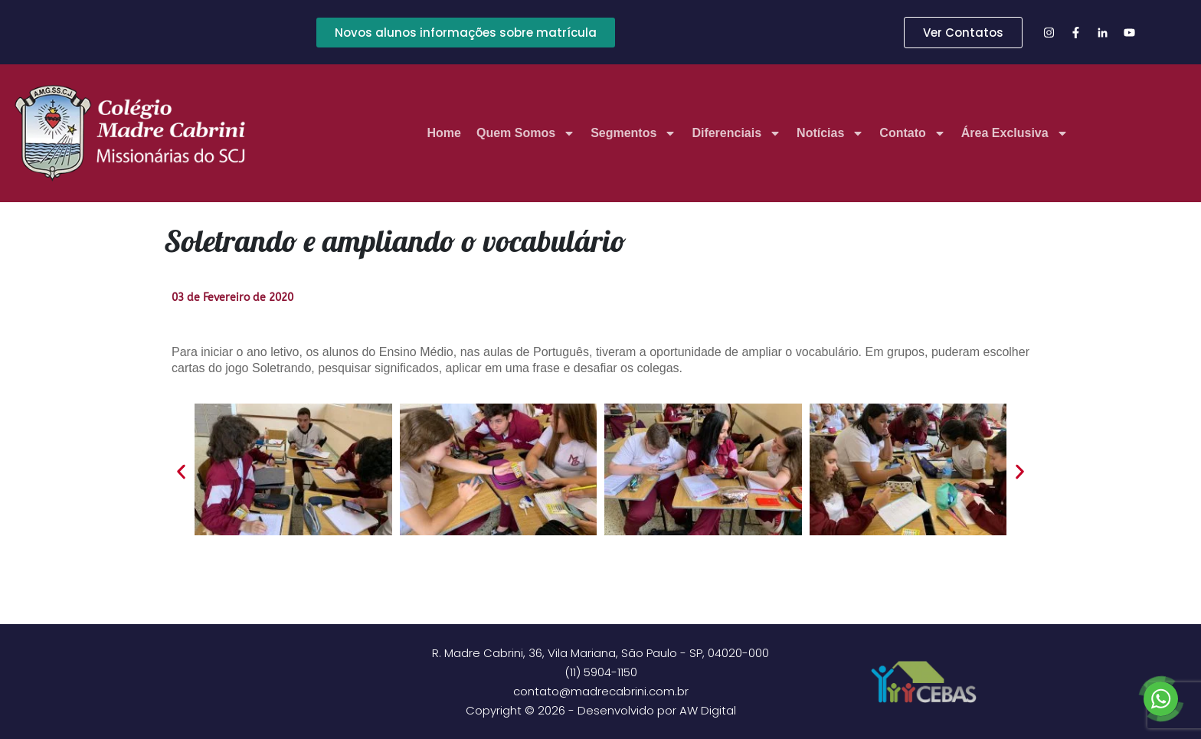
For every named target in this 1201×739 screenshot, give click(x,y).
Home (444, 132)
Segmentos (633, 133)
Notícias (830, 133)
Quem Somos (525, 133)
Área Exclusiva (1014, 133)
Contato (912, 133)
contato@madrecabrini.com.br (601, 691)
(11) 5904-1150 (601, 672)
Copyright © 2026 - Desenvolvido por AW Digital (601, 710)
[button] (181, 472)
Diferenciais (736, 133)
